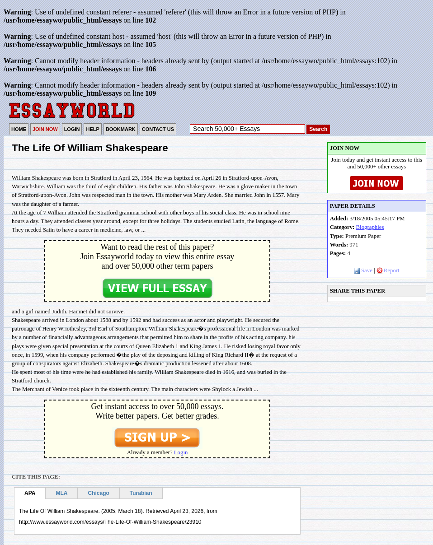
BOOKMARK (121, 129)
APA (29, 493)
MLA (61, 493)
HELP (92, 129)
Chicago (98, 493)
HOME (18, 129)
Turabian (141, 493)
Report (388, 270)
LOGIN (72, 129)
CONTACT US (158, 129)
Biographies (370, 227)
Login (181, 452)
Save (363, 270)
